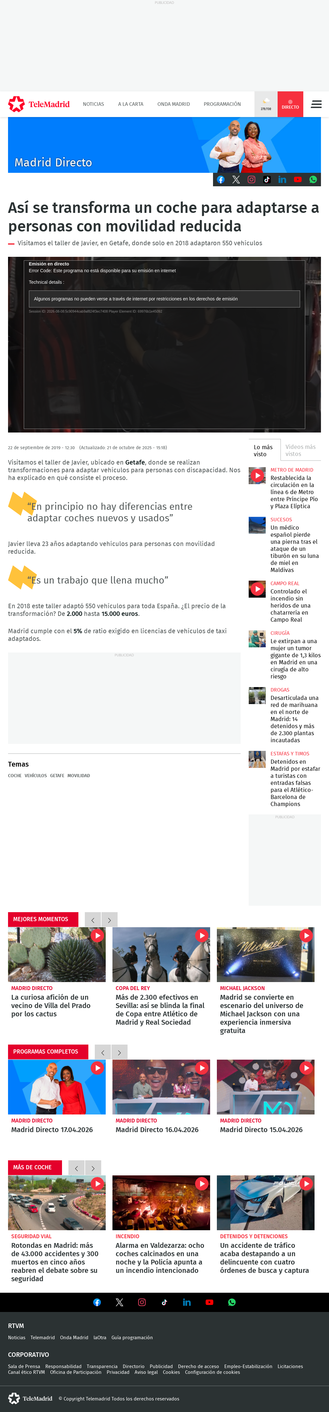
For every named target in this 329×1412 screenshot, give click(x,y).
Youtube (298, 179)
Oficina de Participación (76, 1372)
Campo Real (285, 583)
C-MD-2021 (164, 145)
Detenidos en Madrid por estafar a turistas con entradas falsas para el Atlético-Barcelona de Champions (257, 759)
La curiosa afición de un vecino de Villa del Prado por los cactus (57, 954)
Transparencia (102, 1366)
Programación (222, 104)
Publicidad (161, 1366)
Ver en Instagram (142, 1302)
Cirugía (280, 633)
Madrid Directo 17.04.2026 (57, 1087)
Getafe (57, 776)
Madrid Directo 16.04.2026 (161, 1087)
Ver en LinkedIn (187, 1302)
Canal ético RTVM (26, 1372)
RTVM (16, 1326)
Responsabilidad (63, 1366)
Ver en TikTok (164, 1304)
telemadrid (30, 1398)
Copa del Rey (133, 988)
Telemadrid (43, 1337)
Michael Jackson (242, 988)
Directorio (134, 1366)
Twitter (236, 179)
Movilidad (78, 776)
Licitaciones (290, 1366)
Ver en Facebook (97, 1304)
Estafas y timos (290, 753)
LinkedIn (282, 179)
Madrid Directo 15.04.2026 (266, 1087)
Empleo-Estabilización (248, 1366)
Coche (15, 776)
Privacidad (118, 1372)
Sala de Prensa (24, 1366)
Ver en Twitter (119, 1304)
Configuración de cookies (212, 1372)
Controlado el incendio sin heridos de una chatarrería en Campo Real (257, 589)
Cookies (171, 1372)
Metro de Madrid (292, 470)
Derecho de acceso (198, 1366)
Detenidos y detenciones (254, 1236)
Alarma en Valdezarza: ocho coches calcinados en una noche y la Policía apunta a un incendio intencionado (161, 1202)
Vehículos (36, 776)
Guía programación (132, 1337)
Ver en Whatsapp (232, 1302)
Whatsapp (313, 179)
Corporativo (28, 1355)
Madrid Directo (32, 988)
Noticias (93, 104)
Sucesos (281, 519)
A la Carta (130, 104)
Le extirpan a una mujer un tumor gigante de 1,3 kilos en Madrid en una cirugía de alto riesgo (257, 638)
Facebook (220, 179)
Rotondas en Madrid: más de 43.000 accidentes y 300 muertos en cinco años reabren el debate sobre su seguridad (57, 1202)
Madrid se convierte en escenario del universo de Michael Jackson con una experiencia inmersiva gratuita (266, 954)
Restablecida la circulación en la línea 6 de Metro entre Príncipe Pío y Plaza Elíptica (257, 475)
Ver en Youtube (209, 1302)
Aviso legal (146, 1372)
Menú (316, 104)
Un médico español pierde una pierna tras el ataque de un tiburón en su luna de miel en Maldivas (257, 525)
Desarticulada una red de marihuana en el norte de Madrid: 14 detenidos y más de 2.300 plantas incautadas (257, 695)
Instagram (251, 179)
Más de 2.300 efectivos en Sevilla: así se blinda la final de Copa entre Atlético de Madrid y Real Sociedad (161, 954)
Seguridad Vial (31, 1236)
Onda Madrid (173, 104)
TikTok (267, 179)
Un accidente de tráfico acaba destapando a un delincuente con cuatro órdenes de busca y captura (266, 1202)
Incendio (127, 1236)
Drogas (280, 690)
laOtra (99, 1337)
